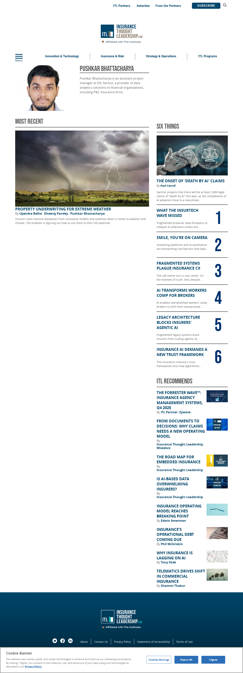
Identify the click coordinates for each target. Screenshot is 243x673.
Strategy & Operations (161, 56)
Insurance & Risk (112, 56)
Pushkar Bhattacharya (87, 213)
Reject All (186, 659)
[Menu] (24, 56)
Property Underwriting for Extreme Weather (63, 209)
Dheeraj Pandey (56, 213)
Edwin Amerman (173, 520)
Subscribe (206, 5)
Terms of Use (184, 642)
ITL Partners (121, 6)
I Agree (213, 659)
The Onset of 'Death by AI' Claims (191, 180)
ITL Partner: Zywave (176, 412)
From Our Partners (168, 6)
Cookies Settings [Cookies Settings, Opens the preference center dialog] (159, 659)
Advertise (143, 6)
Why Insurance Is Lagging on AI (175, 555)
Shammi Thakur (173, 586)
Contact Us (101, 642)
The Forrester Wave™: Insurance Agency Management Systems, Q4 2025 (180, 400)
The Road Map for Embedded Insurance (178, 460)
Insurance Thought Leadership (180, 444)
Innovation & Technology (62, 56)
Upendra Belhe (31, 213)
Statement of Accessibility (153, 642)
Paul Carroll (168, 186)
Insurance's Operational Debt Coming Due (175, 534)
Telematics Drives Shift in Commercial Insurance (181, 576)
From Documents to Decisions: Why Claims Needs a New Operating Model (181, 429)
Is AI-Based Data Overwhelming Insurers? (173, 483)
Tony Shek (168, 562)
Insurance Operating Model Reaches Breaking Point (179, 511)
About (84, 642)
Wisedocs (163, 448)
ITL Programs (207, 56)
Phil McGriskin (172, 544)
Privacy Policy (122, 642)
